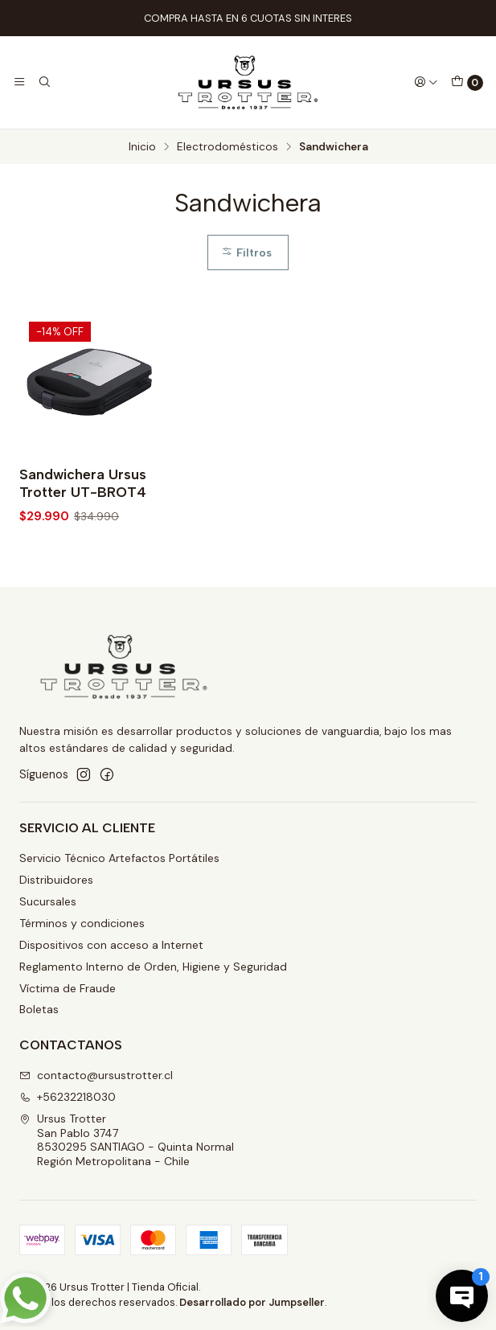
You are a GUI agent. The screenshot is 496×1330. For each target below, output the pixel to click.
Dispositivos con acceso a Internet (111, 945)
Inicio (142, 147)
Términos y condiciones (82, 923)
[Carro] (467, 83)
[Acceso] (426, 82)
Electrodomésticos (227, 147)
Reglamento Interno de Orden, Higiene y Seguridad (153, 966)
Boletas (39, 1009)
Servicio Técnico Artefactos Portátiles (119, 858)
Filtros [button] (246, 252)
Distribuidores (56, 879)
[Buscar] (43, 82)
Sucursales (47, 901)
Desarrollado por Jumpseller (252, 1302)
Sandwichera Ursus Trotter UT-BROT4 (82, 483)
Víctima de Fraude (67, 988)
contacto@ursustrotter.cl (96, 1075)
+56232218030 (67, 1097)
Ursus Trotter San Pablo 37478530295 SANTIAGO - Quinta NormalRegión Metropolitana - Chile (126, 1139)
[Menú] (19, 82)
